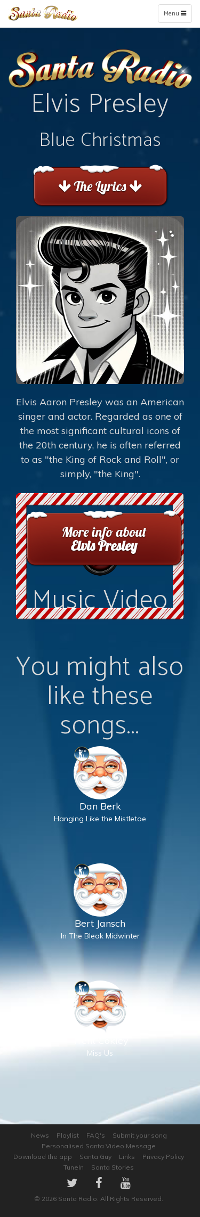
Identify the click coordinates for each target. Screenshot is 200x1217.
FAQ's (95, 1135)
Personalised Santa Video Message (99, 1146)
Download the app (42, 1157)
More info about (103, 538)
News (40, 1135)
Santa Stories (112, 1167)
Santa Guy (95, 1157)
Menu (177, 15)
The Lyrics (100, 186)
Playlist (68, 1135)
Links (127, 1157)
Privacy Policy (163, 1157)
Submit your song (140, 1135)
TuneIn (73, 1167)
